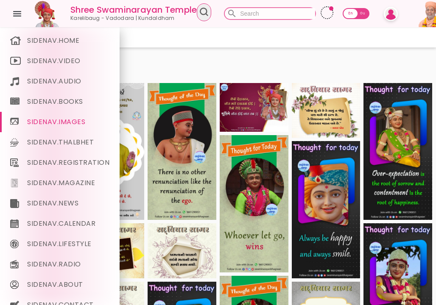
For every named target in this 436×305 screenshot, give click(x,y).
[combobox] (258, 13)
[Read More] (379, 12)
